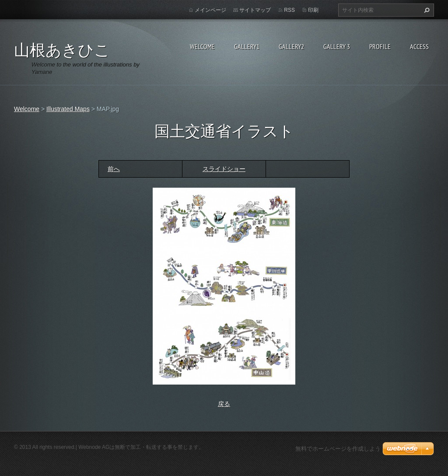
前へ (114, 168)
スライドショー (224, 168)
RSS (289, 10)
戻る (224, 403)
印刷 (313, 10)
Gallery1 (246, 46)
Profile (380, 46)
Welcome (202, 46)
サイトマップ (255, 10)
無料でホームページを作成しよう (338, 448)
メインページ (210, 10)
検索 (425, 10)
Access (419, 46)
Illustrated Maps (68, 108)
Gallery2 (291, 46)
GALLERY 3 (336, 46)
